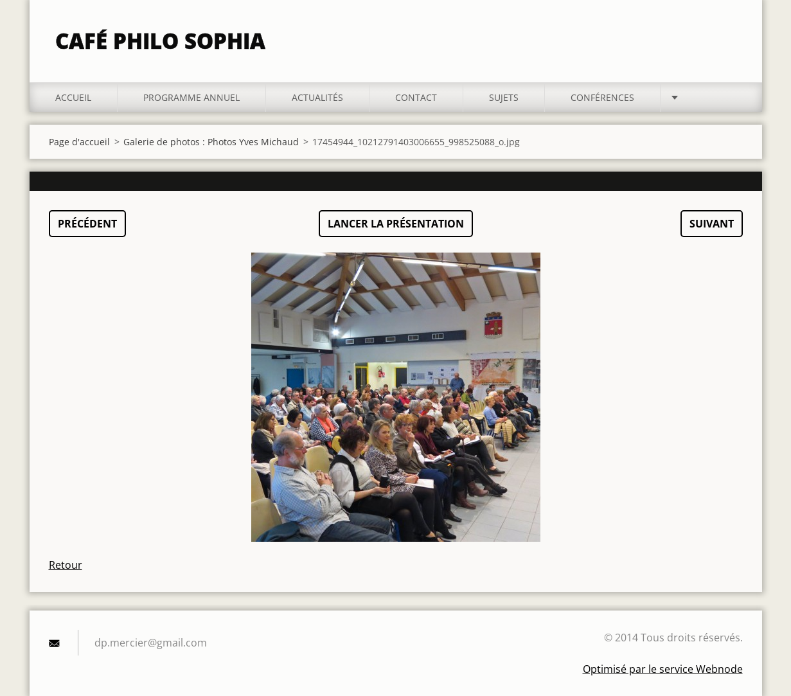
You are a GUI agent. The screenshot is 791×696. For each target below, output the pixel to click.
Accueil (73, 97)
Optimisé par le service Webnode (663, 669)
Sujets (504, 97)
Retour (65, 565)
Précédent (87, 224)
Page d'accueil (79, 142)
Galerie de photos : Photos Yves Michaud (211, 142)
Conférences (602, 97)
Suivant (711, 224)
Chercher (728, 37)
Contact (416, 97)
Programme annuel (191, 97)
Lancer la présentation (396, 224)
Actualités (317, 97)
